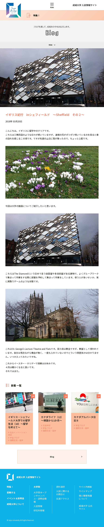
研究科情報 (39, 510)
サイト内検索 (85, 486)
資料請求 (60, 486)
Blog (52, 456)
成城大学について (15, 504)
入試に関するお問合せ (62, 493)
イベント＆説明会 (15, 498)
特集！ (36, 15)
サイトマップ (85, 491)
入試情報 (38, 506)
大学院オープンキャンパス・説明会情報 (40, 497)
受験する (11, 492)
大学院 (37, 486)
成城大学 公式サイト (85, 507)
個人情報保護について (85, 497)
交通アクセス (62, 498)
